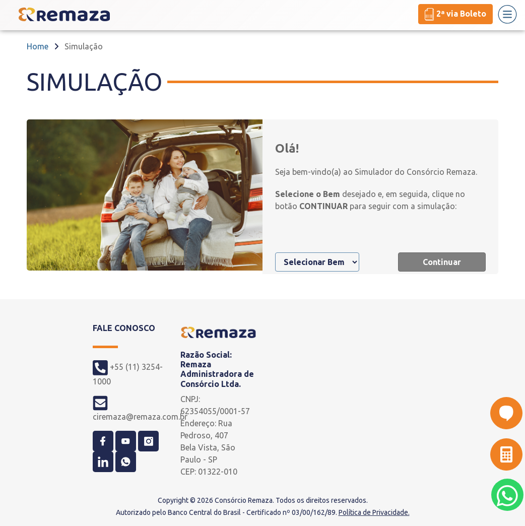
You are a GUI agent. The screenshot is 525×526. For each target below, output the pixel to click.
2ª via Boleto (455, 14)
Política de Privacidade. (374, 512)
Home (37, 46)
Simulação (83, 46)
